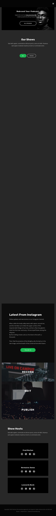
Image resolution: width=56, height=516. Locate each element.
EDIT (28, 390)
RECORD (28, 371)
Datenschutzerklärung (34, 511)
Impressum (24, 511)
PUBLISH (28, 409)
